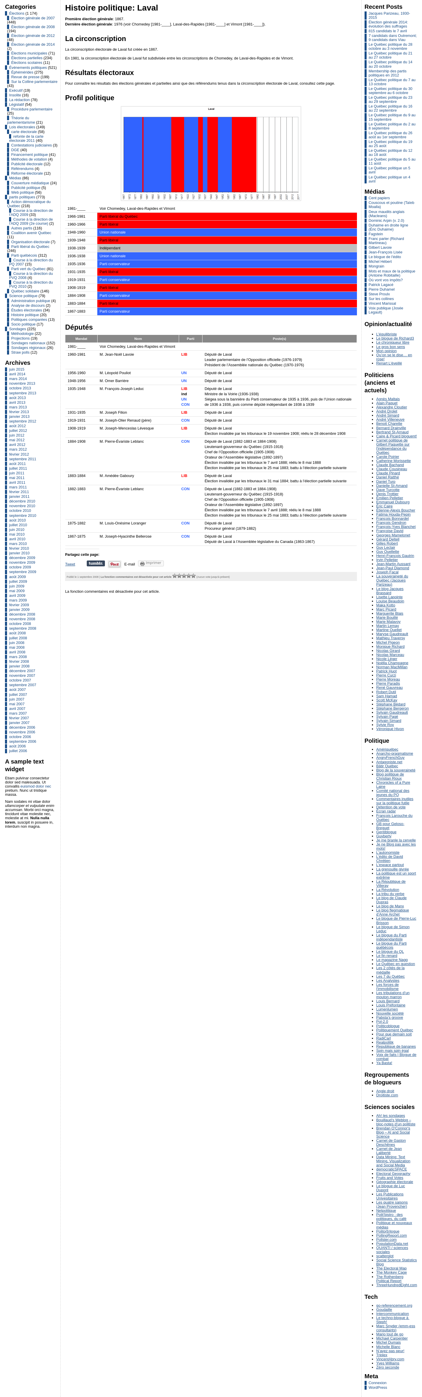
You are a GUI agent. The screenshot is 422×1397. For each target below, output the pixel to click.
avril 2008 (17, 652)
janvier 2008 (19, 666)
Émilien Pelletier (389, 498)
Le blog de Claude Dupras (391, 900)
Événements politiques (28, 67)
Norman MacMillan (392, 667)
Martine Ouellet (389, 630)
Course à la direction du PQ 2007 (31, 262)
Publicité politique (25, 187)
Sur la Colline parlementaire (34, 81)
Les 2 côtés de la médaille (390, 970)
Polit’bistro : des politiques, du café (391, 1216)
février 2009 (19, 605)
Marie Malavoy (388, 621)
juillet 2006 (18, 751)
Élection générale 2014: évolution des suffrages (388, 24)
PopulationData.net (392, 1243)
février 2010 (19, 548)
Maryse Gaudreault (392, 634)
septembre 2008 (22, 628)
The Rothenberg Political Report (389, 1279)
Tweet (70, 564)
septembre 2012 (22, 421)
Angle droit (385, 1091)
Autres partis (21, 228)
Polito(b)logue (387, 1231)
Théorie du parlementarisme (21, 120)
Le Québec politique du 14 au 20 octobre (390, 64)
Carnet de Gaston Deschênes (391, 1142)
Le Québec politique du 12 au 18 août (390, 152)
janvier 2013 (19, 416)
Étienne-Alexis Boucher (395, 510)
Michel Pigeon (388, 642)
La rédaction (19, 100)
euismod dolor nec (36, 786)
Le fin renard (386, 955)
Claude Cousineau (391, 469)
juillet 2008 (18, 638)
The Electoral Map (391, 1268)
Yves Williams (387, 1363)
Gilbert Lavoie (380, 247)
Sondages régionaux (28, 347)
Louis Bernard (388, 1001)
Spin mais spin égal (392, 1050)
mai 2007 (17, 704)
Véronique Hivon (390, 729)
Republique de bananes (396, 1046)
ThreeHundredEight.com (396, 1285)
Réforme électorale (27, 173)
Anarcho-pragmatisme (394, 753)
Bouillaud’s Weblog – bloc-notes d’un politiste (396, 1122)
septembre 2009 (22, 572)
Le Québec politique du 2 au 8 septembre (392, 126)
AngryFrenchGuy (390, 757)
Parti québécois (24, 255)
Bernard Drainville (391, 428)
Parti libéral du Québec (30, 246)
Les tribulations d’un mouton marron (393, 995)
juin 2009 (16, 586)
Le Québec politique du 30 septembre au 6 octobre (390, 90)
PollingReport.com (391, 1235)
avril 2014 (17, 374)
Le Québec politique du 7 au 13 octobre (392, 82)
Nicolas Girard (388, 650)
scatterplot (385, 1256)
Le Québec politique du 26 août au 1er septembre (390, 135)
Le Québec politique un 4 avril (389, 179)
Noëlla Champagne (392, 663)
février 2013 (19, 412)
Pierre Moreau (388, 679)
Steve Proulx (379, 294)
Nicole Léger (386, 659)
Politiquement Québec (394, 1030)
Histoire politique (25, 315)
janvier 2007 (19, 722)
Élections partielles (26, 58)
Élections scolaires (26, 62)
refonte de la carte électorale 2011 (26, 138)
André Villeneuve (390, 419)
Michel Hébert (380, 261)
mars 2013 (18, 407)
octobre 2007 (20, 680)
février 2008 (19, 661)
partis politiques (22, 197)
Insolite (15, 95)
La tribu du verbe (390, 894)
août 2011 (17, 463)
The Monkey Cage (391, 1272)
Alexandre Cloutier (391, 407)
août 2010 (17, 520)
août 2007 (17, 689)
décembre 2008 (22, 614)
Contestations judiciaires (31, 145)
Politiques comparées (29, 319)
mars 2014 (18, 378)
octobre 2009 (20, 567)
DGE (15, 150)
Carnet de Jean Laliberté (389, 1150)
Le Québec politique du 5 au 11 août (392, 161)
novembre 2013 (22, 383)
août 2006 (17, 746)
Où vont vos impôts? (386, 280)
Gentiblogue (386, 832)
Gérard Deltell (387, 539)
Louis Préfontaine (391, 1005)
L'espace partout (390, 865)
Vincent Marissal (382, 303)
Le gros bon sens (390, 347)
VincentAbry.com (390, 1359)
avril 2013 (17, 402)
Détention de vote (391, 807)
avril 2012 (17, 444)
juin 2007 (16, 699)
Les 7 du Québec (390, 976)
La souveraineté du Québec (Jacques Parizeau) (392, 580)
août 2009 (17, 577)
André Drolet (386, 411)
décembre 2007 (22, 671)
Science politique (23, 296)
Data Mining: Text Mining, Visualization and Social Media (393, 1161)
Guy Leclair (385, 547)
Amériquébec (387, 749)
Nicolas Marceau (390, 654)
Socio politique (23, 324)
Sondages (17, 329)
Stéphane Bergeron (392, 708)
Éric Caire (384, 506)
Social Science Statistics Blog (396, 1262)
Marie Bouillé (387, 617)
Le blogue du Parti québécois (391, 945)
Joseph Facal (387, 572)
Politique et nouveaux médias (394, 1225)
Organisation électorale (30, 242)
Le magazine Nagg (392, 960)
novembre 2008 (22, 619)
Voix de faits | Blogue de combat (396, 1056)
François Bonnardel (392, 518)
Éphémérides (22, 72)
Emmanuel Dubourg (393, 502)
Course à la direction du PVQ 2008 (31, 275)
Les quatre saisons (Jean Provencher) (392, 1204)
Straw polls (20, 352)
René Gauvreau (389, 687)
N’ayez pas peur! (390, 1351)
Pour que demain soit (394, 1034)
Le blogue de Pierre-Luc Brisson (396, 920)
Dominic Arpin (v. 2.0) (386, 220)
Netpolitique (386, 1210)
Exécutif (16, 90)
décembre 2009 (22, 558)
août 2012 (17, 426)
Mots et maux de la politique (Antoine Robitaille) (392, 273)
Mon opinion (386, 351)
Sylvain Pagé (387, 716)
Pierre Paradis (388, 683)
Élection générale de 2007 (33, 18)
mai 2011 (17, 478)
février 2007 (19, 718)
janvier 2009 (19, 609)
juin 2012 (16, 435)
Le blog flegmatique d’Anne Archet (392, 912)
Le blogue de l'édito (385, 257)
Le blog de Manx (390, 906)
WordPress (378, 1387)
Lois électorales (22, 127)
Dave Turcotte (388, 490)
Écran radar (386, 811)
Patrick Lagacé (381, 284)
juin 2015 (16, 369)
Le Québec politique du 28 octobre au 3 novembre (390, 46)
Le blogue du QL (390, 951)
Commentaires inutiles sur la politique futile (395, 801)
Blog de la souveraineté (396, 770)
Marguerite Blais (389, 613)
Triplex (381, 1355)
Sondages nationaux (28, 343)
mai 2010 (17, 534)
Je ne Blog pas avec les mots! (396, 846)
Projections (20, 338)
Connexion (378, 1383)
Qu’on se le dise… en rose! (394, 357)
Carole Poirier (387, 456)
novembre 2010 (22, 506)
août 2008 (17, 633)
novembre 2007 (22, 675)
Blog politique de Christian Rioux (390, 776)
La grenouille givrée (392, 869)
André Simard (387, 415)
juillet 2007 (18, 694)
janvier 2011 (19, 496)
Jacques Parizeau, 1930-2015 (389, 15)
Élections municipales (29, 53)
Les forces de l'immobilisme (387, 986)
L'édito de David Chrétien (389, 858)
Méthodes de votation (29, 159)
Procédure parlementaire (31, 109)
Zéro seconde (387, 1367)
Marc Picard (386, 609)
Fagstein (376, 234)
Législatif (16, 104)
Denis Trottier (387, 494)
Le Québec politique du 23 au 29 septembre (390, 99)
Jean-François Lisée (385, 252)
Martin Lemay (387, 625)
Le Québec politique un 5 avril (389, 170)
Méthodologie (22, 333)
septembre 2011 (22, 459)
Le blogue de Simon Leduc (393, 929)
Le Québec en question (395, 964)
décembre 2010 (22, 501)
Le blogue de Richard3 (395, 338)
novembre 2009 (22, 562)
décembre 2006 (22, 727)
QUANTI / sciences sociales (392, 1250)
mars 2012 (18, 449)
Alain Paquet (387, 403)
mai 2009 (17, 591)
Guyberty (384, 836)
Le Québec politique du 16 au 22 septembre (390, 108)
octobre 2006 (20, 737)
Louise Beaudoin (390, 601)
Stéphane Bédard (391, 704)
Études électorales (26, 310)
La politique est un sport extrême (396, 875)
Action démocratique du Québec (28, 204)
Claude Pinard (388, 473)
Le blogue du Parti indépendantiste (391, 937)
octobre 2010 (20, 510)
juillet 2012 (18, 430)
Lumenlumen (387, 1009)
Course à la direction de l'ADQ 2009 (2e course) (31, 221)
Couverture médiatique (30, 183)
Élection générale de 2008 (33, 27)
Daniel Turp (385, 481)
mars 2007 (18, 713)
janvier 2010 (19, 553)
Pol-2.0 (382, 1021)
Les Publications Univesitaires (390, 1196)
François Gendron (391, 522)
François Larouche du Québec (394, 817)
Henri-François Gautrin (395, 555)
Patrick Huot (386, 671)
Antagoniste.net (389, 762)
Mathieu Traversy (390, 638)
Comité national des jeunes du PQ (392, 792)
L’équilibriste (386, 334)
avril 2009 (17, 595)
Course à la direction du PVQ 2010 (31, 284)
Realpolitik (385, 1042)
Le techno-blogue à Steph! (392, 1320)
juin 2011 (16, 473)
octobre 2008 (20, 623)
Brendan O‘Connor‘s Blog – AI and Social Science (393, 1132)
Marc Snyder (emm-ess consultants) (395, 1328)
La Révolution (387, 889)
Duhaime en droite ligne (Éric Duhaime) (388, 227)
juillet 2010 (18, 525)
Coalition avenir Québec (31, 233)
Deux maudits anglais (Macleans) (386, 213)
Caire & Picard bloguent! (396, 436)
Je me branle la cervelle (396, 840)
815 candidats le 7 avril (388, 31)
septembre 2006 (22, 741)
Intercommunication (392, 1313)
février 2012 (19, 454)
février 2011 (19, 492)
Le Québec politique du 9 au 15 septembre (392, 117)
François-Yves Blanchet (396, 526)
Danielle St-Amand (392, 485)
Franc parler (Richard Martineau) (386, 240)
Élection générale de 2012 (33, 35)
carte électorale (24, 132)
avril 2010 (17, 539)
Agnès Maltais (388, 399)
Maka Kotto (385, 605)
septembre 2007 (22, 685)
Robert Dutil (386, 692)
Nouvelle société (390, 1013)
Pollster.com (386, 1239)
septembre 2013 (22, 393)
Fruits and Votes (389, 1177)
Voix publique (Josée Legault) (386, 310)
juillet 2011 (18, 468)
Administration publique (30, 301)
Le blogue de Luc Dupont (390, 1188)
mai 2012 (17, 440)
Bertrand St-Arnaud (392, 432)
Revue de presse (25, 77)
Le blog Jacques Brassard (390, 591)
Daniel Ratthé (387, 477)
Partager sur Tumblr (96, 563)
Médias (15, 178)
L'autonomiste (387, 852)
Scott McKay (386, 700)
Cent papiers (379, 198)
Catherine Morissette (393, 461)
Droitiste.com (387, 1095)
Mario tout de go (389, 1334)
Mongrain (376, 266)
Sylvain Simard (388, 720)
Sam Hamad (386, 696)
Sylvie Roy (385, 725)
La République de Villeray (391, 883)
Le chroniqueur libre (392, 342)
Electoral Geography (393, 1173)
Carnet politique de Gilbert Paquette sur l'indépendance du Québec (393, 446)
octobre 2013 (20, 388)
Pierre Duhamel (382, 289)
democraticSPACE (391, 1169)
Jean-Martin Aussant (393, 564)
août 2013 (17, 398)
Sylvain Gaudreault (392, 712)
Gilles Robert (387, 543)
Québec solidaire (25, 291)
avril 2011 (17, 482)
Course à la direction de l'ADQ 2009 (31, 212)
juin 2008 (16, 642)
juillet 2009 (18, 581)
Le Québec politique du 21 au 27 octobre (390, 55)
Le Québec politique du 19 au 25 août (390, 143)
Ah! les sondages (390, 1115)
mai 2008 (17, 647)
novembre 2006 (22, 732)
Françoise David (389, 531)
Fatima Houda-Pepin (393, 514)
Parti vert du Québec (28, 269)
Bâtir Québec (387, 766)
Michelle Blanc (388, 1347)
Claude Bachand (390, 465)
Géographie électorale (394, 1182)
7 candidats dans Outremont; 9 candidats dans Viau (393, 37)
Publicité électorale (26, 164)
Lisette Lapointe (389, 597)
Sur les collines (381, 299)
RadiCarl (383, 1038)
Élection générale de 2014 (33, 44)
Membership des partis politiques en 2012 (387, 73)
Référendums (22, 168)
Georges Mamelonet (393, 535)
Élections (16, 13)
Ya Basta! (384, 1063)
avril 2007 (17, 708)
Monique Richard (390, 646)
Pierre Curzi (386, 675)
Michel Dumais (388, 1342)
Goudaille (384, 1309)
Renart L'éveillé (389, 363)
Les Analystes (387, 980)
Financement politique (29, 154)
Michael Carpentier (392, 1338)
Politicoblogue (388, 1026)
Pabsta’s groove (389, 1017)
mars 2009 (18, 600)
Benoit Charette (389, 423)
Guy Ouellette (387, 551)
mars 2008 (18, 657)
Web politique (22, 192)
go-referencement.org (394, 1305)
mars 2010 (18, 543)
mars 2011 (18, 487)
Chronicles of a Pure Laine (393, 784)
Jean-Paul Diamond (392, 568)
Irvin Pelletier (387, 560)
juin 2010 (16, 529)
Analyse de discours (28, 305)
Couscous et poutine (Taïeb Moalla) (391, 204)
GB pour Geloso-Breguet (390, 826)
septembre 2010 (22, 515)
